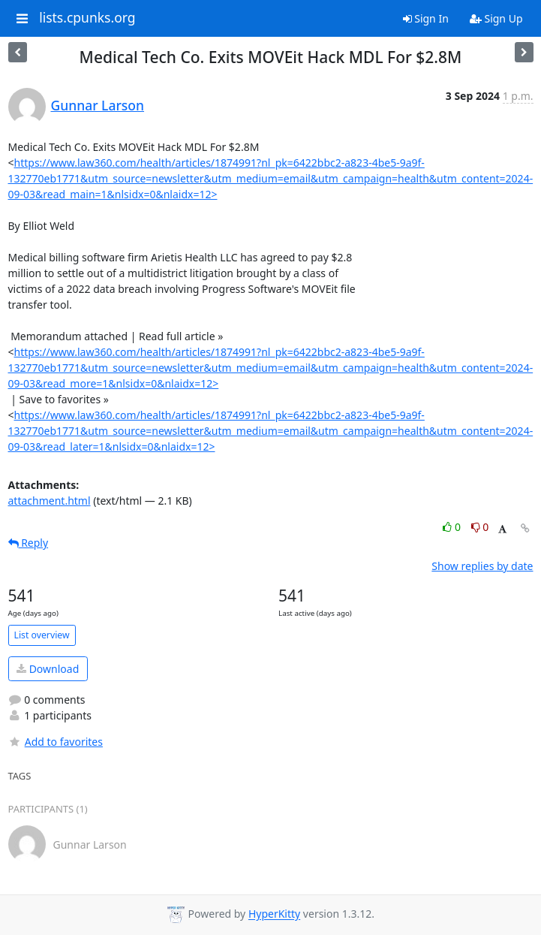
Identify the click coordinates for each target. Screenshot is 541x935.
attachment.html (49, 500)
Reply (28, 542)
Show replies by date (482, 566)
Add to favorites (55, 741)
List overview (42, 635)
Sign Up (496, 18)
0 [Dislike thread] (480, 527)
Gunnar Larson (98, 105)
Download (48, 669)
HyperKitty (274, 914)
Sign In (426, 18)
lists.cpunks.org (87, 18)
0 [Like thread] (453, 527)
